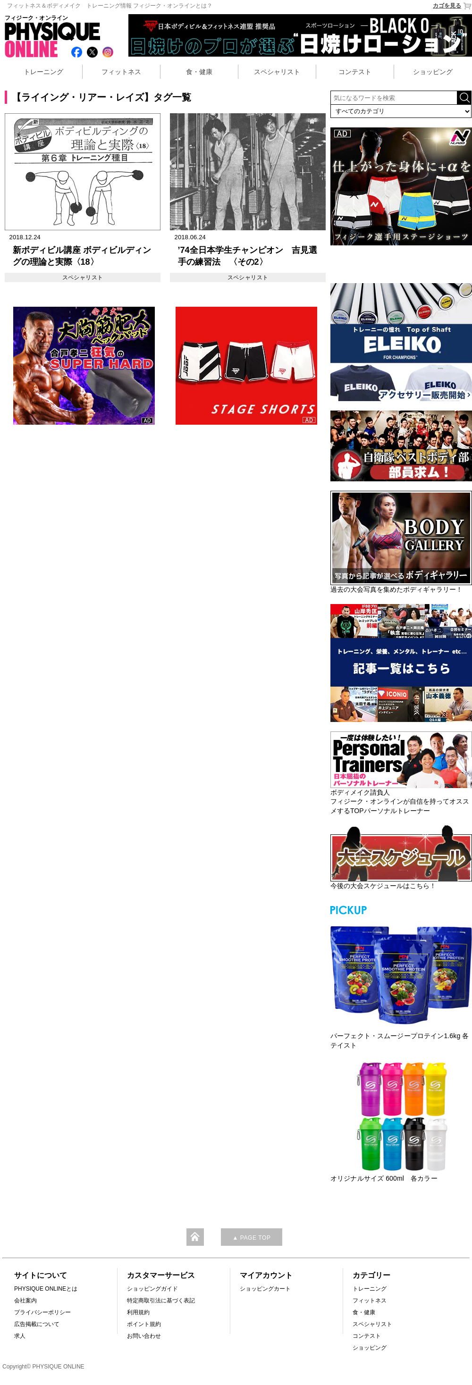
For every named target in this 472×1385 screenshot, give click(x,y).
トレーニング (43, 72)
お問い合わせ (144, 1336)
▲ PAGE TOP (251, 1237)
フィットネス (121, 72)
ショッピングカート (265, 1288)
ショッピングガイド (152, 1288)
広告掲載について (36, 1324)
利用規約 (138, 1312)
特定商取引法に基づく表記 (161, 1300)
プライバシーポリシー (42, 1312)
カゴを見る (452, 5)
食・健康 (199, 72)
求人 (19, 1336)
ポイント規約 (144, 1324)
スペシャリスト (277, 72)
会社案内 (25, 1300)
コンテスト (354, 72)
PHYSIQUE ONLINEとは (45, 1288)
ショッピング (433, 72)
